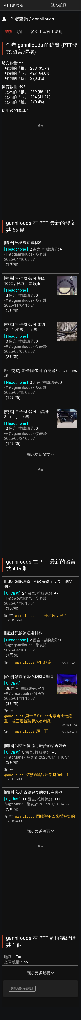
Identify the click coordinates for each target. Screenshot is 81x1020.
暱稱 (58, 31)
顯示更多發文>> (40, 454)
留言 (46, 31)
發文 (34, 31)
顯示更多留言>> (40, 830)
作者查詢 (19, 19)
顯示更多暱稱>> (40, 972)
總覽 (9, 31)
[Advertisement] (40, 168)
